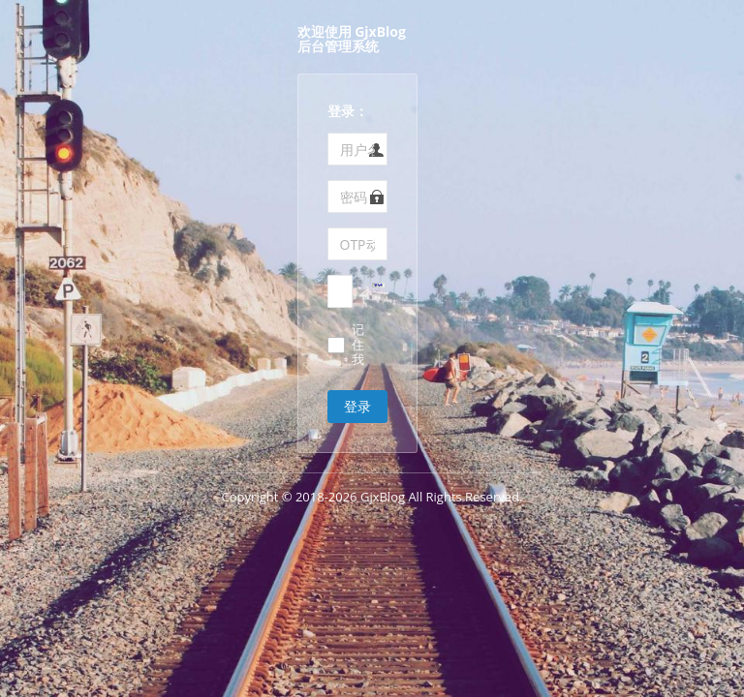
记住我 (358, 345)
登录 (357, 406)
